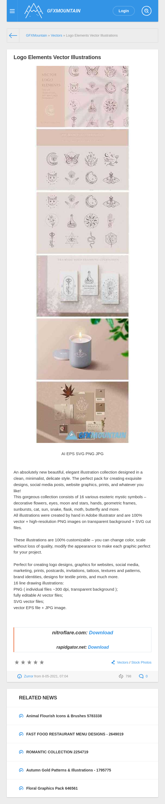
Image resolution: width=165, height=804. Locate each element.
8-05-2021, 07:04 (55, 676)
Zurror (28, 676)
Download (101, 632)
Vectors (122, 662)
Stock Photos (141, 662)
